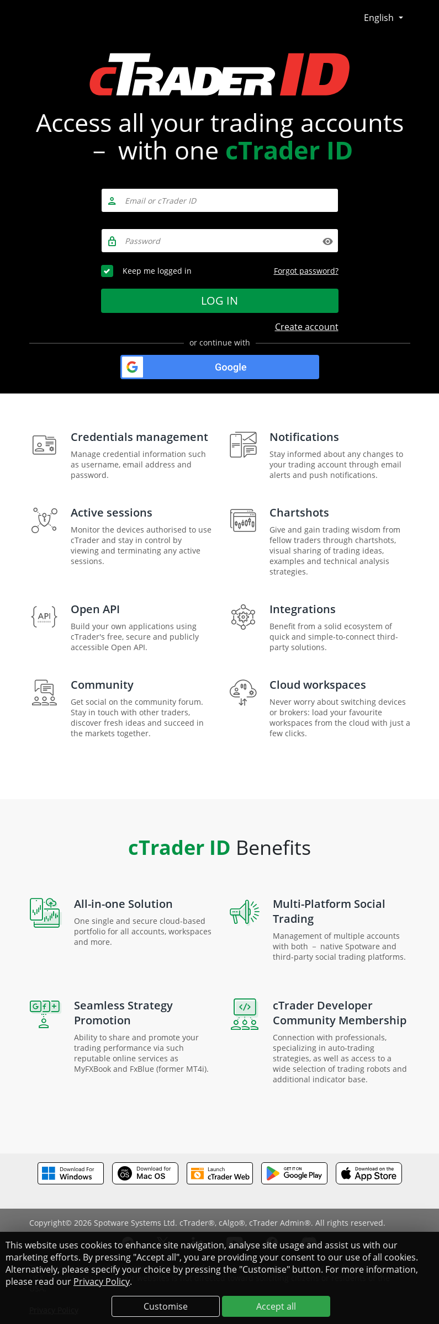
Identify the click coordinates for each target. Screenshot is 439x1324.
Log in (219, 300)
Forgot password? (306, 271)
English (380, 18)
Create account (306, 327)
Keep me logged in (157, 270)
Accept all (276, 1306)
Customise (166, 1306)
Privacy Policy (101, 1281)
